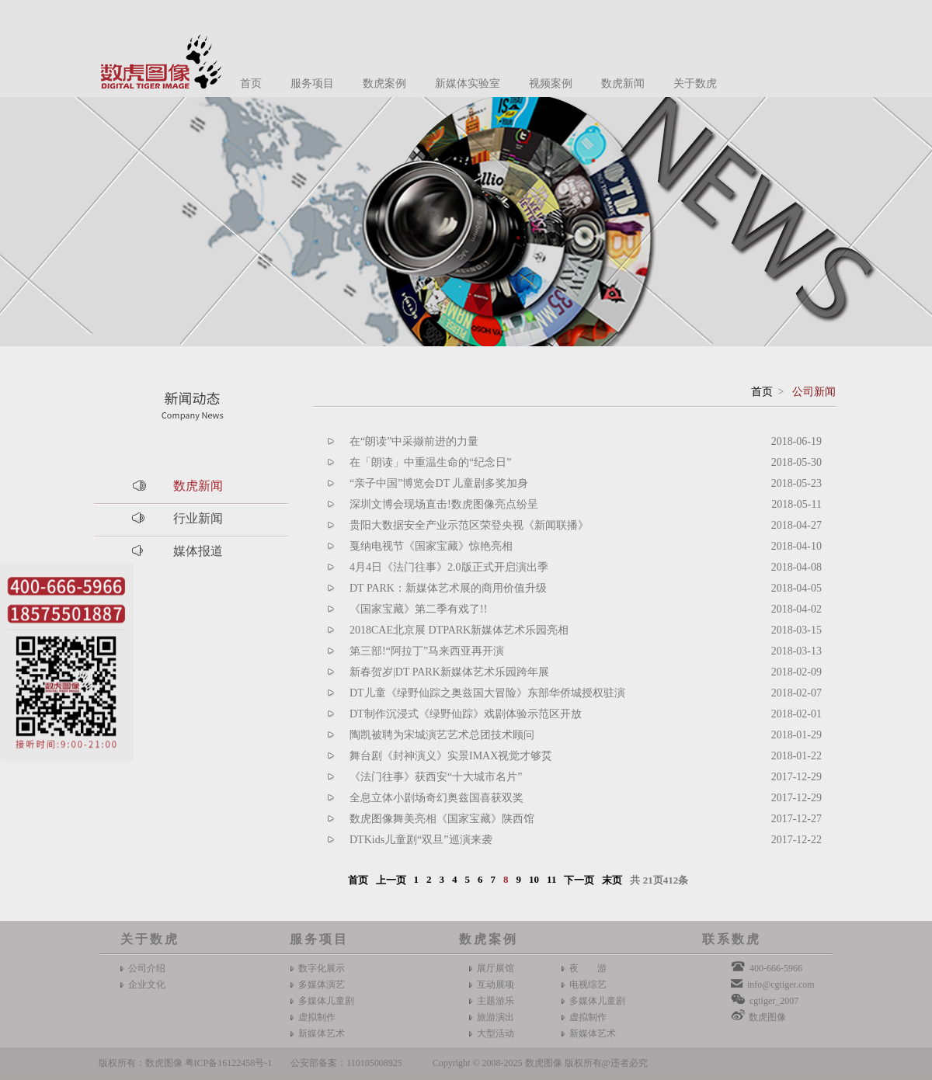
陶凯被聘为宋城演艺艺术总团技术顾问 (442, 735)
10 (534, 879)
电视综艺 (588, 984)
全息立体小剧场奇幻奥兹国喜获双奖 (436, 798)
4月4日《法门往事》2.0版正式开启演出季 (449, 567)
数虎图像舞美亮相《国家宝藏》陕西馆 (442, 819)
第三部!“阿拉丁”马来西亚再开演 (427, 651)
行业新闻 (198, 518)
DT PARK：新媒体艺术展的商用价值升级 (448, 588)
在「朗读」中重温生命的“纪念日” (430, 462)
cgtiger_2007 (773, 1000)
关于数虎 (695, 83)
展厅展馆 (495, 968)
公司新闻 (814, 392)
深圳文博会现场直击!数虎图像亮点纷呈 (444, 504)
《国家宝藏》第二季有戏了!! (418, 609)
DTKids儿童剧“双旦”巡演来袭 (421, 840)
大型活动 (495, 1033)
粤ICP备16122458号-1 (229, 1062)
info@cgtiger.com (781, 984)
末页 (612, 880)
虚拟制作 (317, 1017)
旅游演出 (495, 1017)
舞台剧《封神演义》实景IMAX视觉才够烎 (451, 756)
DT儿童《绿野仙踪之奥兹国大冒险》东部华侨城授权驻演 (487, 693)
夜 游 (588, 968)
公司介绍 (146, 968)
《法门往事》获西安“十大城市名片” (436, 777)
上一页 (391, 880)
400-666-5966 (775, 968)
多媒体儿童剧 (326, 1000)
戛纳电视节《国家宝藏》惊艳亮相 (431, 546)
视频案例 (550, 83)
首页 (251, 83)
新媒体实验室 (467, 83)
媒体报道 (198, 550)
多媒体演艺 (321, 984)
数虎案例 (384, 83)
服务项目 (312, 83)
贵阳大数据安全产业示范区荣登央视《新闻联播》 (469, 525)
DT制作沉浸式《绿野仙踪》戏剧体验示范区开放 (466, 714)
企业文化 (146, 984)
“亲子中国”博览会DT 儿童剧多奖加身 (439, 483)
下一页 (579, 880)
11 (551, 879)
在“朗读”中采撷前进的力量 (414, 441)
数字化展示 (321, 968)
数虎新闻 (623, 83)
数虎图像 (767, 1017)
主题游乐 (495, 1000)
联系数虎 (731, 939)
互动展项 (495, 984)
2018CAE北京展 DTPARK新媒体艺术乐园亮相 (459, 630)
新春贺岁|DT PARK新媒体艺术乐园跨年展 (449, 672)
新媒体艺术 (321, 1033)
